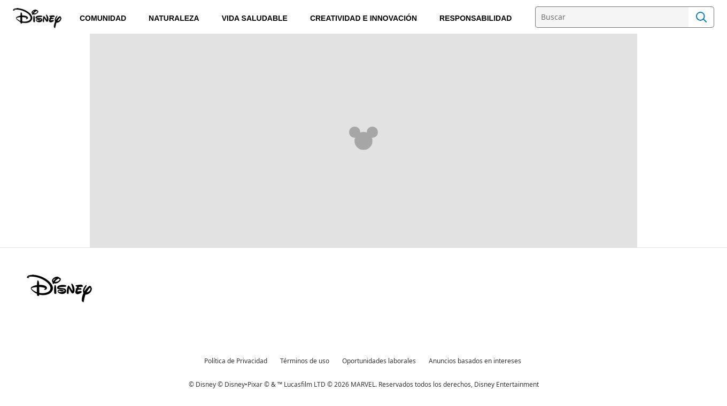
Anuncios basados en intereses (475, 360)
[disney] (59, 288)
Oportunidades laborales (379, 360)
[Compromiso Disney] (38, 18)
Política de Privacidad (235, 360)
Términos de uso (304, 360)
